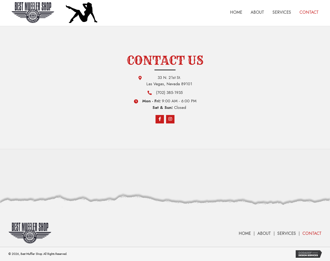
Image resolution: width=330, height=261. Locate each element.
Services (286, 233)
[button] (160, 119)
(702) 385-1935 (169, 92)
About (264, 233)
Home (245, 233)
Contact (312, 233)
